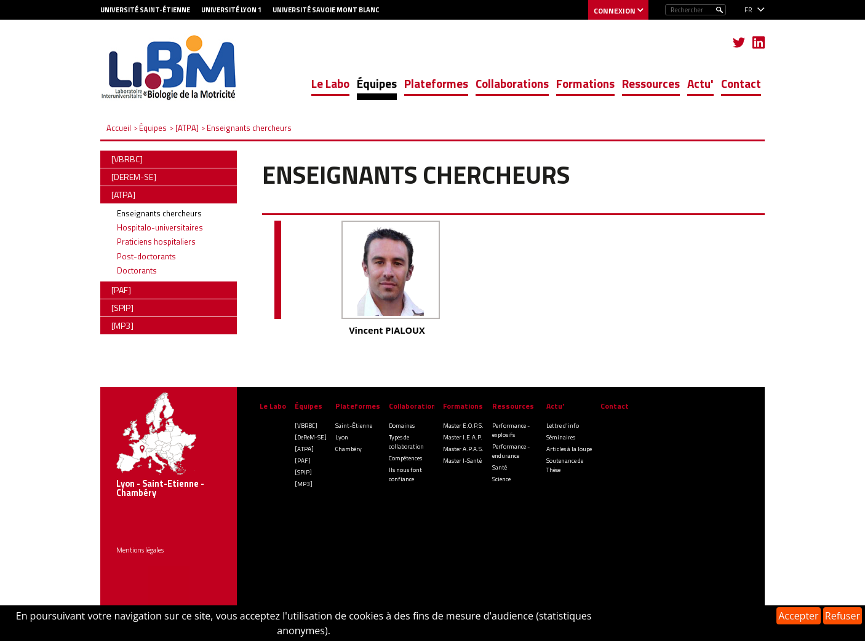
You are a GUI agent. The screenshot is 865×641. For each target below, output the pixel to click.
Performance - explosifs (511, 430)
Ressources (651, 83)
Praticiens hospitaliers (156, 241)
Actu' (700, 83)
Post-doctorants (146, 256)
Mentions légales (140, 550)
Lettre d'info (562, 425)
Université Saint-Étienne (145, 10)
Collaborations (512, 83)
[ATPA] (304, 449)
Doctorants (137, 270)
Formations (585, 83)
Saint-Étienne (353, 425)
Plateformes (436, 83)
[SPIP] (303, 472)
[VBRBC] (306, 425)
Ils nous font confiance (405, 474)
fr (748, 10)
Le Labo (330, 83)
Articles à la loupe (569, 449)
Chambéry (348, 449)
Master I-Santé (462, 460)
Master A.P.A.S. (463, 449)
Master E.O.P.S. (463, 425)
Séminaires (560, 437)
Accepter (798, 616)
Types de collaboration (406, 442)
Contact (741, 83)
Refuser (842, 616)
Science (501, 479)
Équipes (377, 83)
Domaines (402, 425)
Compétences (405, 458)
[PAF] (303, 460)
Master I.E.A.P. (462, 437)
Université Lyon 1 (231, 10)
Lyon (341, 437)
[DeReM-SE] (311, 437)
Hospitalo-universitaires (160, 227)
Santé (499, 467)
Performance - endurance (511, 451)
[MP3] (304, 484)
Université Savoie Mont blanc (326, 10)
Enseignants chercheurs (159, 213)
